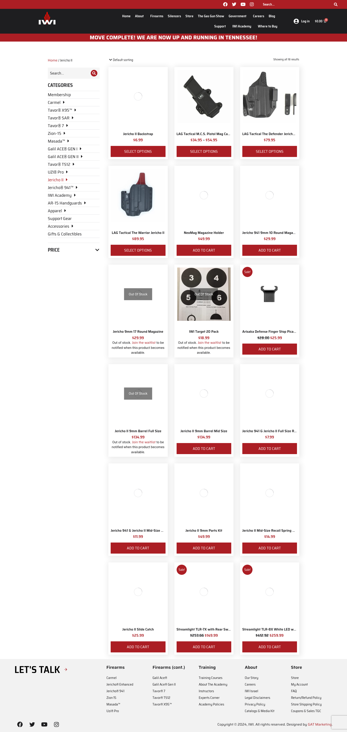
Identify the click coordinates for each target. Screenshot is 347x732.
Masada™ (113, 704)
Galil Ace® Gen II (164, 684)
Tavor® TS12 (161, 697)
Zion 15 (111, 697)
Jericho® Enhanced (119, 684)
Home (126, 16)
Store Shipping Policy (306, 704)
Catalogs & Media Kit (259, 711)
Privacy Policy (255, 704)
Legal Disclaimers (257, 697)
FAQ (294, 691)
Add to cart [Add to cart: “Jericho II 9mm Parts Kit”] (204, 548)
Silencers (174, 16)
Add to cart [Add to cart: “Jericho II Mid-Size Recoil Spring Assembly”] (269, 548)
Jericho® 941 (115, 691)
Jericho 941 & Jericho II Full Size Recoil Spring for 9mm (284, 431)
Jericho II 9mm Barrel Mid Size (203, 431)
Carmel (111, 677)
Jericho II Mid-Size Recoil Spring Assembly (274, 530)
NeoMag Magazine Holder (204, 232)
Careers (258, 16)
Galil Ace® (159, 677)
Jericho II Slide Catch (138, 629)
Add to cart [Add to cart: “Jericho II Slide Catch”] (138, 647)
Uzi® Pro (112, 711)
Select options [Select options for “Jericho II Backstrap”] (138, 151)
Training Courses (210, 677)
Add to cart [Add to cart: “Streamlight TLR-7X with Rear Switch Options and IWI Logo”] (204, 647)
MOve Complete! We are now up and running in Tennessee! (173, 37)
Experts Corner (209, 697)
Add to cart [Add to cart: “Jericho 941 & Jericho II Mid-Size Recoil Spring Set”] (138, 548)
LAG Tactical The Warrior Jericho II (138, 232)
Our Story (251, 677)
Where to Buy (267, 26)
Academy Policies (211, 704)
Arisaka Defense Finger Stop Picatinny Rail (275, 331)
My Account (299, 684)
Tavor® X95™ (162, 704)
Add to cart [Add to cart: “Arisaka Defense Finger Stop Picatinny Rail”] (269, 349)
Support (221, 26)
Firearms (156, 16)
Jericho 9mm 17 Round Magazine (138, 331)
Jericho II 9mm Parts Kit (203, 530)
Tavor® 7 (158, 691)
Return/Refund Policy (306, 697)
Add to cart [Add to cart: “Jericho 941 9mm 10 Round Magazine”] (269, 250)
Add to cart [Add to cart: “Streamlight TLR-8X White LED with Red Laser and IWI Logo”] (269, 647)
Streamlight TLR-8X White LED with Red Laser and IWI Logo (288, 629)
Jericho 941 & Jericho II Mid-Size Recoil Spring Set (149, 530)
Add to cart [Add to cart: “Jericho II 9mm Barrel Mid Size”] (204, 448)
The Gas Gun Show (211, 16)
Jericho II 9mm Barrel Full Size (138, 431)
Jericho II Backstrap (138, 134)
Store (189, 16)
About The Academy (213, 684)
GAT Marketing (320, 724)
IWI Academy (242, 26)
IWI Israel (251, 691)
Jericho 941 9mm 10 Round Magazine (270, 232)
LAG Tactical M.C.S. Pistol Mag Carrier (206, 134)
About (140, 16)
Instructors (206, 691)
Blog (273, 16)
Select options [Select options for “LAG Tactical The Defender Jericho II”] (269, 151)
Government (239, 16)
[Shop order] (127, 60)
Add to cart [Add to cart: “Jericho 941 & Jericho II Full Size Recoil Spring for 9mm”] (269, 448)
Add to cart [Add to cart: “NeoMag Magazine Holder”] (204, 250)
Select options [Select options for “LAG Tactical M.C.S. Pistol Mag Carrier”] (204, 151)
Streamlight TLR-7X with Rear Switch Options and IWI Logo (222, 629)
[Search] (335, 4)
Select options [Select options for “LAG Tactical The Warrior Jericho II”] (138, 250)
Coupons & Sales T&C (306, 711)
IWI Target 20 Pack (204, 331)
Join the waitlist (144, 342)
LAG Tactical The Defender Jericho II (269, 134)
